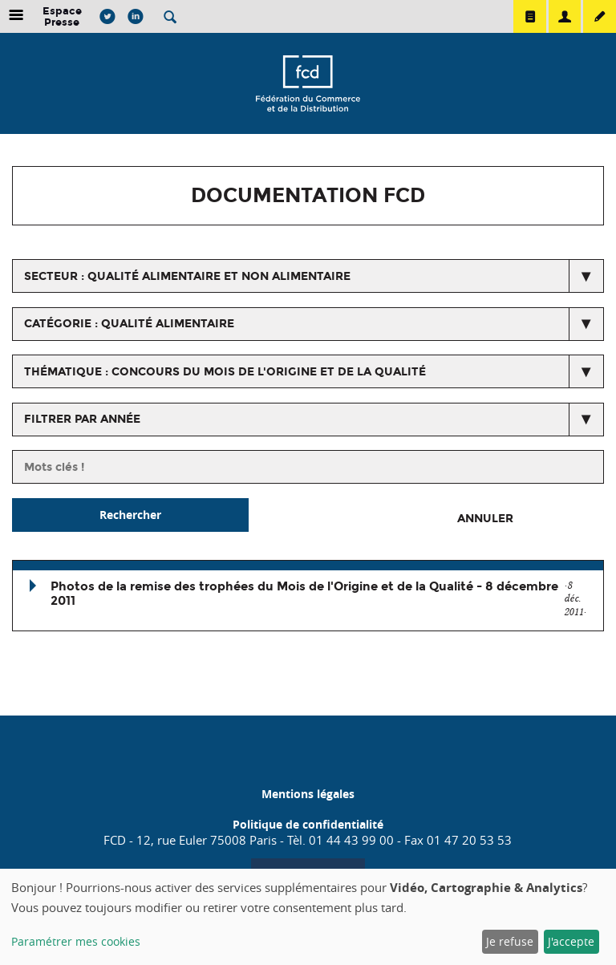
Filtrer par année (82, 419)
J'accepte (571, 941)
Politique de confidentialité (308, 824)
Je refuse (509, 941)
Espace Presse (62, 16)
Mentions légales (308, 793)
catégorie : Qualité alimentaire (129, 323)
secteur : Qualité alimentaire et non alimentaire (187, 276)
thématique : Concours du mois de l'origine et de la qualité (225, 372)
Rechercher (130, 514)
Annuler (485, 518)
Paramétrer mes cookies (75, 941)
